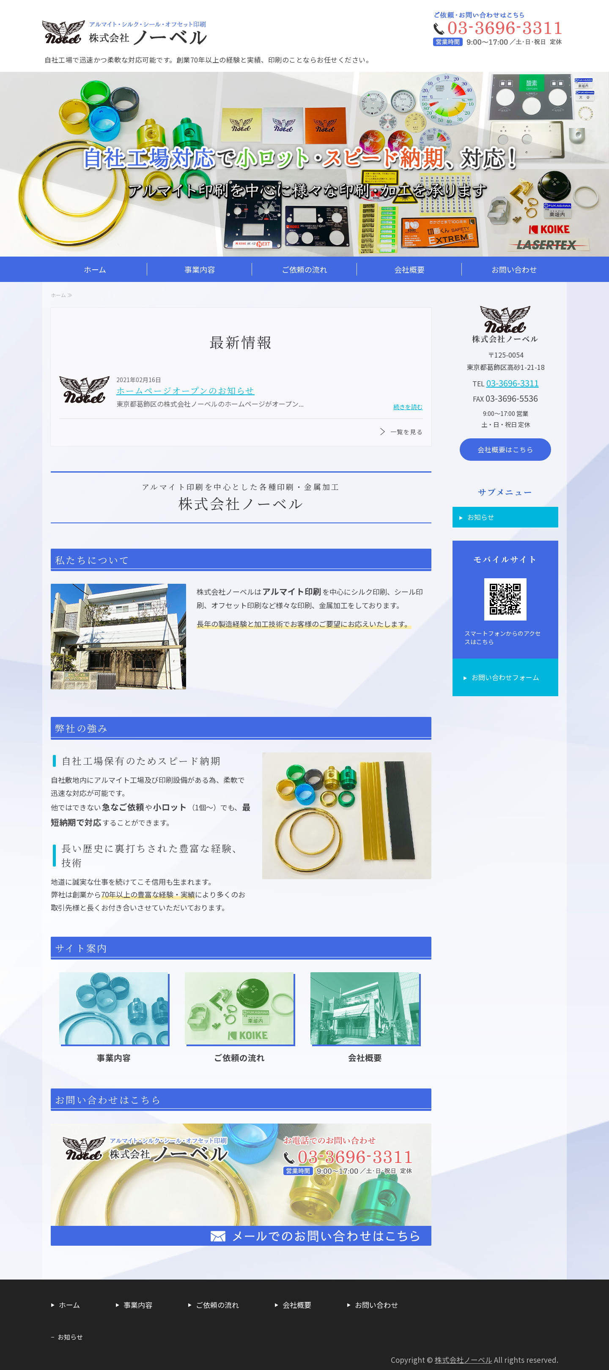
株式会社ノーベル (463, 1359)
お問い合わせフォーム (505, 677)
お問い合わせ (514, 269)
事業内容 (199, 269)
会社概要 (409, 269)
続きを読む (408, 406)
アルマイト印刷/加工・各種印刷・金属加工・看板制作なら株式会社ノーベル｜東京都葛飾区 (126, 30)
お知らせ (480, 517)
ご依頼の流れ (304, 269)
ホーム (95, 269)
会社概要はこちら (505, 449)
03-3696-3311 (512, 383)
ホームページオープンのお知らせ (185, 390)
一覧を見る (406, 431)
